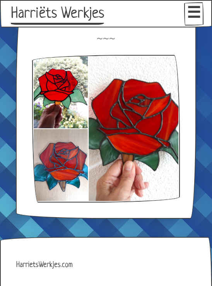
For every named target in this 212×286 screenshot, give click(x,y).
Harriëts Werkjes (57, 14)
